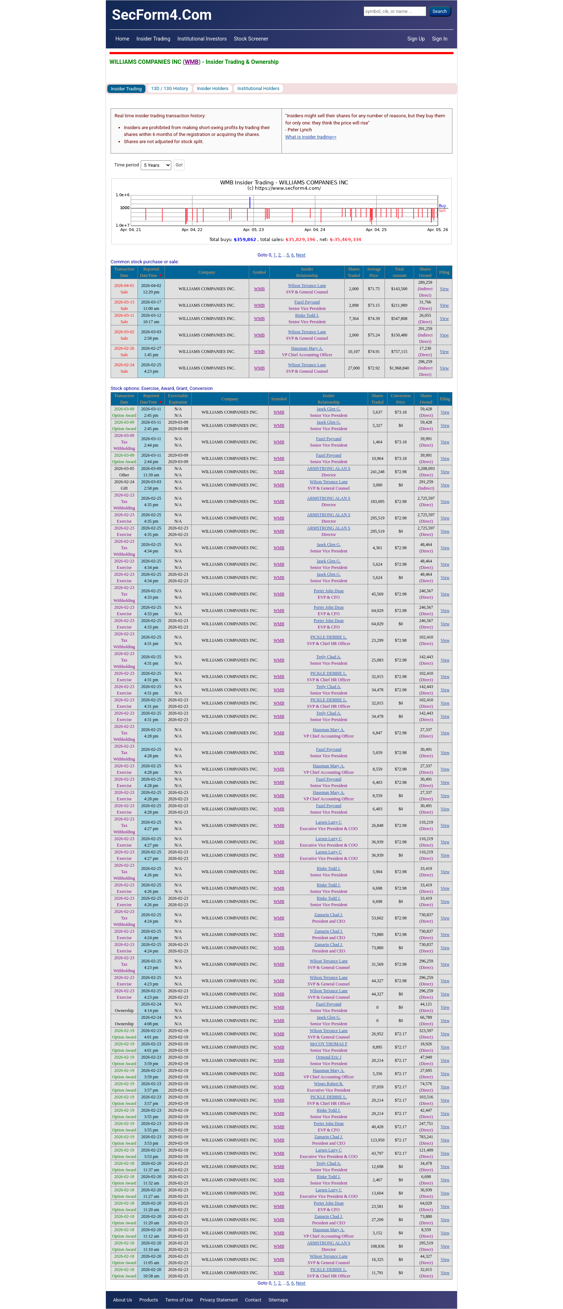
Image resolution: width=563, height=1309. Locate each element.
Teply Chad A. (328, 656)
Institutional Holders (258, 88)
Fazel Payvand (307, 302)
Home (122, 39)
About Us (122, 1300)
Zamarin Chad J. (329, 914)
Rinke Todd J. (307, 315)
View (444, 288)
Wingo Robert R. (329, 1083)
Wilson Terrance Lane (307, 285)
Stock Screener (251, 39)
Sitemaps (278, 1300)
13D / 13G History (169, 88)
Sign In (439, 39)
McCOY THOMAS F (328, 1043)
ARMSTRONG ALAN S (328, 468)
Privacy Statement (219, 1300)
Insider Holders (213, 88)
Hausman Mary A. (307, 348)
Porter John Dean (329, 590)
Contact (253, 1300)
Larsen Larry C (329, 822)
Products (148, 1300)
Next (301, 255)
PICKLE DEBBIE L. (329, 637)
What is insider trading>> (310, 137)
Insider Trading (153, 39)
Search (440, 11)
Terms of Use (179, 1300)
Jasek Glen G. (329, 408)
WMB (192, 61)
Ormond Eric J (328, 1057)
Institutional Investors (202, 39)
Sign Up (416, 39)
